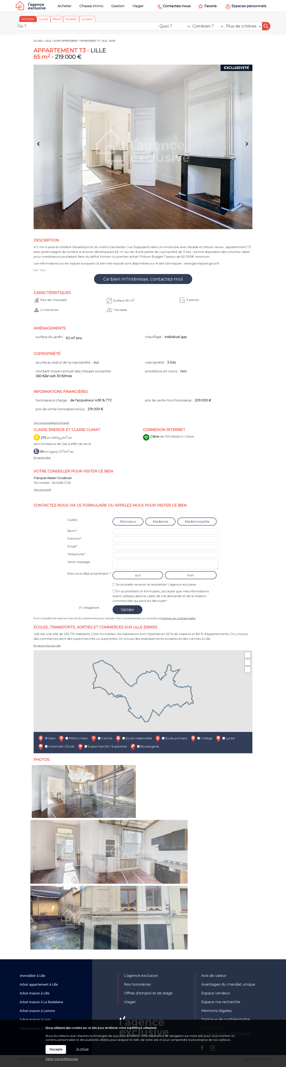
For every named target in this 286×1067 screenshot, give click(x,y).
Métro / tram (73, 738)
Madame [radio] (160, 522)
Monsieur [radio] (128, 522)
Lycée (225, 738)
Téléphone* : (77, 554)
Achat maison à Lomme (37, 1010)
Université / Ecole (56, 747)
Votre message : (79, 562)
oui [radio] (137, 575)
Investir (71, 19)
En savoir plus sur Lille (47, 645)
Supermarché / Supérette (102, 747)
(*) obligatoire (89, 607)
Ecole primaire (171, 738)
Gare (46, 738)
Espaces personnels (249, 6)
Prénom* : (75, 538)
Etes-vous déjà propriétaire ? (89, 573)
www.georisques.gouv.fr (201, 263)
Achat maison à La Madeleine (41, 1002)
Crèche (101, 738)
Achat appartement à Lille (39, 984)
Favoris (210, 6)
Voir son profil (42, 489)
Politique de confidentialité (178, 618)
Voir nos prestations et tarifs (51, 422)
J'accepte (55, 1049)
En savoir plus (42, 457)
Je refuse (82, 1049)
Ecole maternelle (133, 738)
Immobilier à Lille (32, 975)
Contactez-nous (177, 6)
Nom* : (72, 531)
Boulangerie (144, 747)
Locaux (87, 19)
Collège (201, 738)
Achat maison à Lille (34, 993)
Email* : (73, 546)
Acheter (27, 19)
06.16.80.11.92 (61, 483)
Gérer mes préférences (62, 1059)
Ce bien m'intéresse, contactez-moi (143, 279)
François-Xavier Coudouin (53, 478)
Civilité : (72, 520)
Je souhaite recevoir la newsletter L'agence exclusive (156, 584)
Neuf (57, 19)
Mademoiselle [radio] (197, 522)
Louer (43, 19)
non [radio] (190, 575)
